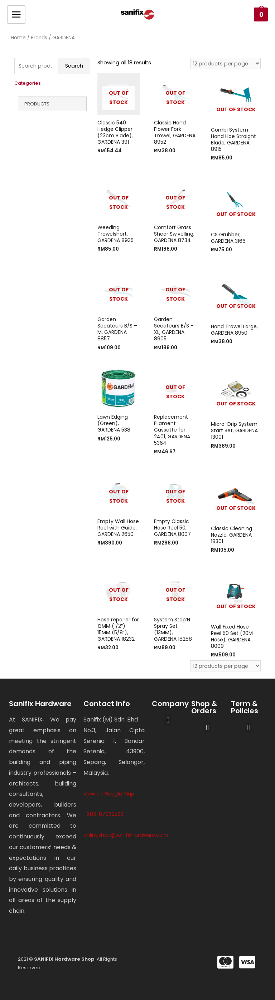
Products (36, 103)
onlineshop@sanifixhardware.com (125, 834)
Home (18, 37)
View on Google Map (108, 793)
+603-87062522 (103, 814)
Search (74, 65)
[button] (167, 720)
